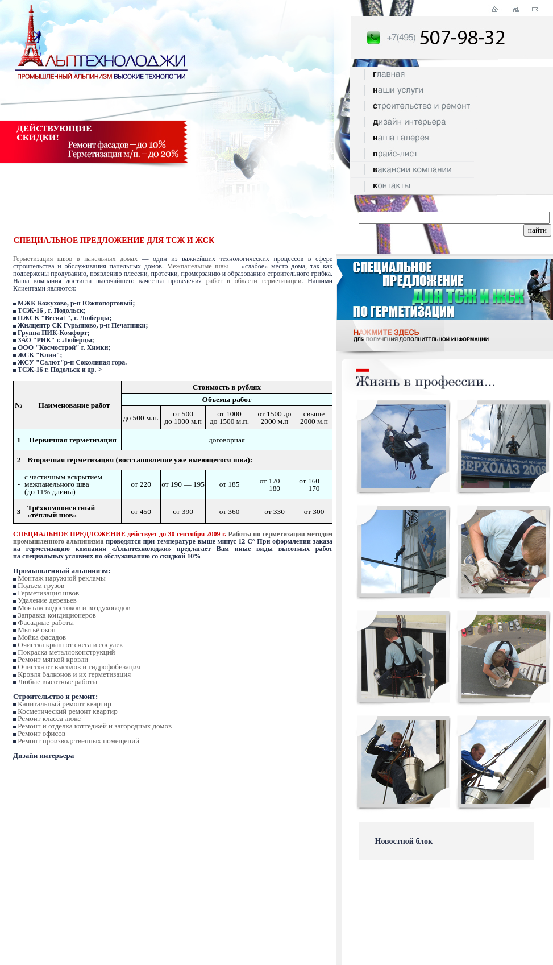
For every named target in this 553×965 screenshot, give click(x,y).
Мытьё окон (37, 630)
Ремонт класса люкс (49, 718)
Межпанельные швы (197, 266)
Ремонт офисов (41, 733)
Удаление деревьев (47, 600)
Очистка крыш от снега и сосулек (70, 644)
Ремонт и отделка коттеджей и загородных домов (95, 726)
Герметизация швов (48, 593)
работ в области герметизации (254, 281)
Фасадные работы (46, 622)
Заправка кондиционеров (57, 615)
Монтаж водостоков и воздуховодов (74, 607)
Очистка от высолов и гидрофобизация (79, 666)
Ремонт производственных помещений (78, 740)
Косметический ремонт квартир (68, 711)
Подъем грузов (41, 585)
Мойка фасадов (42, 637)
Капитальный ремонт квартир (64, 703)
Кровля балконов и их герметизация (74, 674)
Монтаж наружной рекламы (61, 578)
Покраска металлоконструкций (66, 652)
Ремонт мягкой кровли (53, 659)
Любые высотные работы (57, 681)
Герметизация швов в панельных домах (75, 259)
